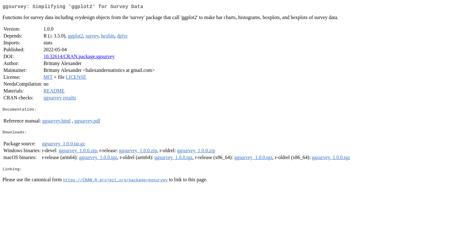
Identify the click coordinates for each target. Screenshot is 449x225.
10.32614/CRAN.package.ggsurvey (78, 57)
